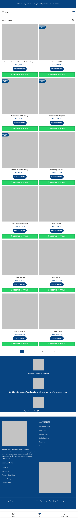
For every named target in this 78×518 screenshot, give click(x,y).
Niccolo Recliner (19, 331)
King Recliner (56, 223)
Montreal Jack (57, 277)
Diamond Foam (44, 427)
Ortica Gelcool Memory (19, 170)
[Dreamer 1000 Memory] (20, 96)
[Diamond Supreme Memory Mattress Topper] (20, 42)
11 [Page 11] (42, 351)
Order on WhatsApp (20, 74)
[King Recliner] (57, 204)
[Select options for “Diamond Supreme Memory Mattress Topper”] (20, 69)
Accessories (43, 446)
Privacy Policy (6, 479)
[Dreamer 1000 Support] (57, 96)
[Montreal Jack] (57, 257)
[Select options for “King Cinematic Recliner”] (20, 231)
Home (4, 20)
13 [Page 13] (50, 351)
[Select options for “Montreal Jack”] (57, 284)
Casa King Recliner (56, 170)
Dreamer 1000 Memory (19, 116)
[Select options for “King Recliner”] (57, 231)
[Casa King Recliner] (57, 150)
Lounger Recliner (20, 277)
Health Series (43, 434)
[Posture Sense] (57, 311)
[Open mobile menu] (5, 12)
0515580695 (55, 4)
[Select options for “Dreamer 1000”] (57, 69)
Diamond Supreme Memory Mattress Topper (19, 62)
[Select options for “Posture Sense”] (57, 338)
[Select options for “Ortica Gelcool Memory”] (20, 177)
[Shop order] (73, 20)
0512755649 (47, 4)
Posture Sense (57, 331)
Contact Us (5, 471)
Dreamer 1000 (56, 62)
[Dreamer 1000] (57, 42)
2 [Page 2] (25, 351)
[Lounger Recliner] (20, 257)
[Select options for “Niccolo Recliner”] (20, 338)
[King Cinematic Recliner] (20, 204)
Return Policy (6, 483)
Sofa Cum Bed (44, 438)
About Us (5, 467)
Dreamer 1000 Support (56, 116)
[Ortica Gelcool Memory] (20, 150)
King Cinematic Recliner (20, 223)
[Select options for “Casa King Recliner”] (57, 177)
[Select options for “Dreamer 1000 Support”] (57, 123)
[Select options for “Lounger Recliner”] (20, 284)
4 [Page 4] (34, 351)
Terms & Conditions (8, 475)
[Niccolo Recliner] (20, 311)
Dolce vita (42, 430)
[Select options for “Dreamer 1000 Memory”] (20, 123)
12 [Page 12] (46, 351)
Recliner (42, 442)
